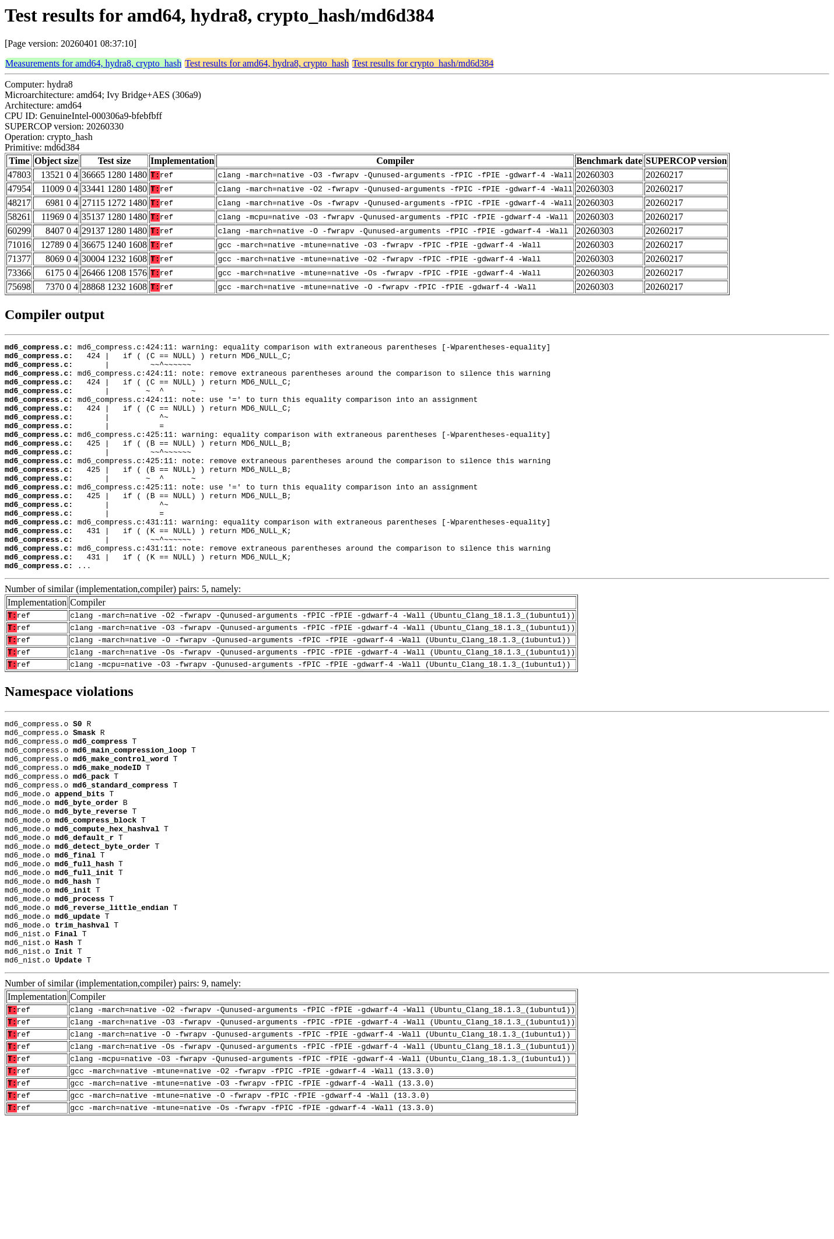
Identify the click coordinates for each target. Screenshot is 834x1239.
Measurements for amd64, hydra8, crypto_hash (93, 63)
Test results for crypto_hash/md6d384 (422, 63)
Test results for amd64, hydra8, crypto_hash (267, 63)
